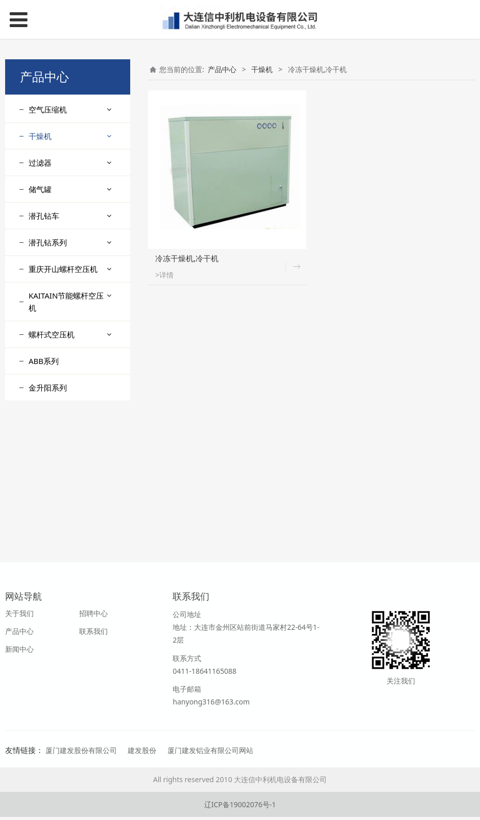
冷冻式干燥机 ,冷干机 (71, 215)
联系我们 (93, 634)
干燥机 (40, 136)
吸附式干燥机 (58, 233)
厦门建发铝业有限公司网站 (210, 753)
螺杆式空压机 (52, 479)
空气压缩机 (48, 109)
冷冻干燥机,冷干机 (66, 161)
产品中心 (222, 69)
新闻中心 (19, 652)
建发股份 (142, 753)
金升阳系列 (48, 532)
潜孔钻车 (44, 360)
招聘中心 (93, 616)
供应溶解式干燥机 (65, 251)
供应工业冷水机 (62, 179)
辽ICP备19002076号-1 (240, 807)
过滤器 (40, 307)
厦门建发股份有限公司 (81, 753)
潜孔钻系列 (48, 387)
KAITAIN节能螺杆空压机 (66, 446)
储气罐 (40, 334)
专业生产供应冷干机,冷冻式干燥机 (70, 275)
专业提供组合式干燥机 (72, 197)
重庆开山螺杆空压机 (63, 413)
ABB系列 (44, 505)
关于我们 (19, 616)
